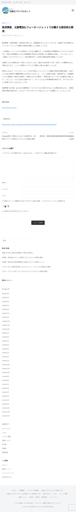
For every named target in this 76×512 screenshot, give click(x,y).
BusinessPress (49, 506)
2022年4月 (5, 392)
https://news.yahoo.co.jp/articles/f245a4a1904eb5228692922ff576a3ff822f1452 (29, 124)
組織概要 (21, 490)
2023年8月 (5, 337)
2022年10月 (6, 372)
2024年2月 (5, 313)
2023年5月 (5, 349)
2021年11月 (6, 412)
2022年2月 (5, 400)
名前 (4, 182)
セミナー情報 (6, 436)
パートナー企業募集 (33, 490)
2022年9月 (5, 376)
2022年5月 (5, 388)
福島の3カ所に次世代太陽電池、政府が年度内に (17, 253)
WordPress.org (6, 477)
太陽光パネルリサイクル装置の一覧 (52, 490)
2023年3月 (5, 353)
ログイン (5, 465)
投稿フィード (6, 469)
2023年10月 (6, 329)
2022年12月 (6, 364)
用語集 (4, 448)
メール (5, 189)
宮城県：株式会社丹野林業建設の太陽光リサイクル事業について (23, 262)
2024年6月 (5, 301)
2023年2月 (5, 357)
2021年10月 (6, 416)
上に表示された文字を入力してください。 (16, 211)
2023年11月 (6, 325)
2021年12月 (6, 408)
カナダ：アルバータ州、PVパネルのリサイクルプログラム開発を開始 (24, 271)
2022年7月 (5, 384)
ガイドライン (6, 429)
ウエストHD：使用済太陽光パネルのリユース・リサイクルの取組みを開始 (26, 267)
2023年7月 (5, 341)
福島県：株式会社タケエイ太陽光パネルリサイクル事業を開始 (22, 257)
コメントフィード (8, 473)
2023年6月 (5, 345)
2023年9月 (5, 333)
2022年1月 (5, 404)
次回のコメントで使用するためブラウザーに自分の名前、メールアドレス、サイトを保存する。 (35, 201)
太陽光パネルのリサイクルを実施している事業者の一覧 (23, 494)
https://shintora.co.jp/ (9, 107)
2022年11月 (6, 368)
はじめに (14, 490)
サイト (4, 195)
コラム (4, 432)
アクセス (28, 2)
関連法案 (5, 452)
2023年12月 (6, 321)
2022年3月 (5, 396)
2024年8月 (5, 297)
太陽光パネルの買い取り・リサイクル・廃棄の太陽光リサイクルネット (40, 503)
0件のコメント (18, 35)
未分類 (4, 444)
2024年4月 (5, 305)
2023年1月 (5, 360)
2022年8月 (5, 380)
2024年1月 (5, 317)
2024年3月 (5, 309)
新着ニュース (6, 23)
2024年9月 (5, 293)
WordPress (33, 506)
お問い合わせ (19, 2)
